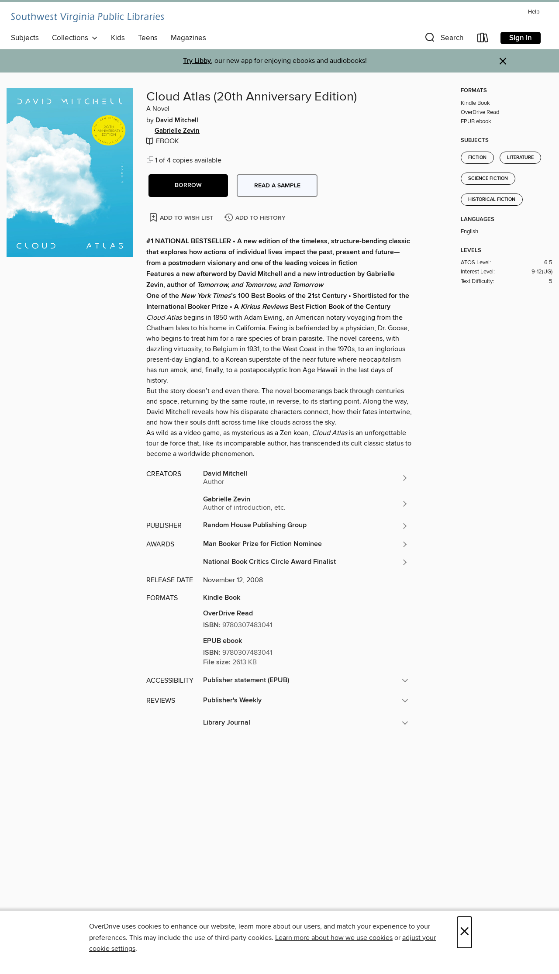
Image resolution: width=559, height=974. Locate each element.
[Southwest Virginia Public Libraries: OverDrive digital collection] (87, 17)
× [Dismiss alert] (502, 61)
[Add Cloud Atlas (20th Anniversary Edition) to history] (256, 218)
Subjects (25, 38)
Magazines (188, 38)
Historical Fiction (491, 200)
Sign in (520, 38)
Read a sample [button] (277, 186)
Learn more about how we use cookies (334, 937)
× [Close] (464, 932)
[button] (443, 39)
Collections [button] (75, 38)
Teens (148, 38)
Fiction (477, 158)
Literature (520, 158)
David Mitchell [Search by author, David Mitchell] (176, 120)
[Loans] (483, 39)
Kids (118, 38)
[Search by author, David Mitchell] (306, 478)
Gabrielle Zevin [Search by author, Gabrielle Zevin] (177, 131)
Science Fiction (488, 179)
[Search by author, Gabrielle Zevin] (306, 503)
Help (533, 12)
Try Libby (197, 61)
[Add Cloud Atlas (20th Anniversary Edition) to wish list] (181, 217)
